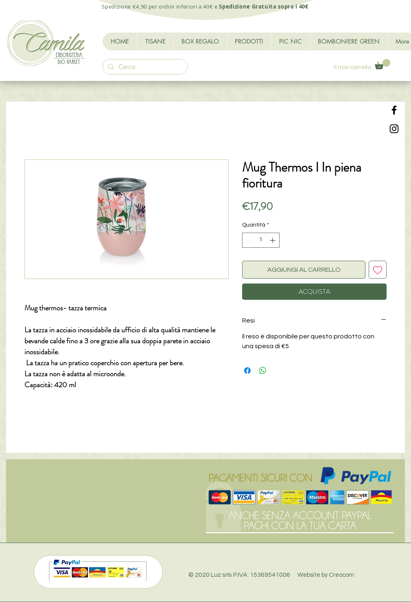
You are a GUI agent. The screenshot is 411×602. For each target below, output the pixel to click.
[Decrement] (248, 240)
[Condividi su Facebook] (247, 370)
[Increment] (273, 240)
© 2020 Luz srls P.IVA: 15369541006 (271, 574)
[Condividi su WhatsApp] (263, 370)
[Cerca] (144, 67)
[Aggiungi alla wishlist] (378, 270)
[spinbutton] (261, 240)
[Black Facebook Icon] (394, 110)
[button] (382, 64)
